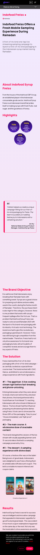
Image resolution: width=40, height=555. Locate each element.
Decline (21, 548)
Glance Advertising (11, 7)
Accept (29, 548)
